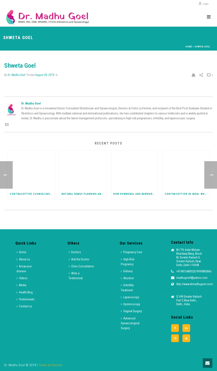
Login (203, 3)
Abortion (127, 278)
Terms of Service (51, 365)
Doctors (75, 252)
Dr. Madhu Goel (16, 75)
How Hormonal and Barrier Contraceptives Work (135, 193)
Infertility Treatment (127, 287)
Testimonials (26, 299)
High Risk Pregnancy (127, 262)
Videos (22, 278)
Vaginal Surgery (131, 311)
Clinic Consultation (81, 266)
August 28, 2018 (44, 75)
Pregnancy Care (131, 252)
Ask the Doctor (79, 259)
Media (21, 285)
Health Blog (25, 292)
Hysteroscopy (130, 304)
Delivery (127, 271)
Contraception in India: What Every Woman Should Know (187, 193)
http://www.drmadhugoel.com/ (194, 284)
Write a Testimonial (76, 276)
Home (189, 46)
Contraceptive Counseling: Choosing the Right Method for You (32, 193)
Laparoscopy (130, 297)
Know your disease (24, 269)
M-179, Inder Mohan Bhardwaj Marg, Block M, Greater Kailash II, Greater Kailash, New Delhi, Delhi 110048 (189, 257)
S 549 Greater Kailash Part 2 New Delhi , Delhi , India (189, 300)
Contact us (24, 306)
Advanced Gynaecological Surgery (130, 323)
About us (23, 259)
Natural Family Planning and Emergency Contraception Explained (83, 193)
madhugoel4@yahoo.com (191, 277)
